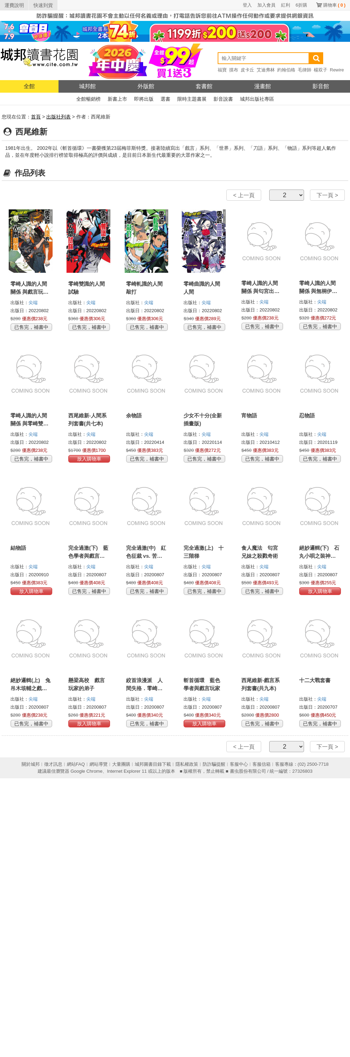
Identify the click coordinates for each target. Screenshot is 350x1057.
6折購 (301, 5)
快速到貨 (43, 5)
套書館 (204, 86)
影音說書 (223, 99)
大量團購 (121, 764)
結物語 (18, 548)
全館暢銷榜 (88, 99)
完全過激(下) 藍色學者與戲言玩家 (88, 556)
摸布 (233, 70)
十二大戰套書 (314, 680)
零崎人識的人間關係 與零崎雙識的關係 (29, 423)
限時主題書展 (192, 99)
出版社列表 (58, 116)
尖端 (33, 302)
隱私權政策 (187, 764)
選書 (165, 99)
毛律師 (304, 70)
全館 (29, 86)
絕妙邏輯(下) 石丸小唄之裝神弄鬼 (319, 556)
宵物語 (249, 415)
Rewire (337, 70)
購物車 (334, 5)
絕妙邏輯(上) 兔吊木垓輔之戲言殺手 (30, 688)
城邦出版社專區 (257, 99)
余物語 (134, 415)
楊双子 (320, 70)
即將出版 (144, 99)
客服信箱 (261, 764)
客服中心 (239, 764)
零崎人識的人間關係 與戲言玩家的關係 (29, 292)
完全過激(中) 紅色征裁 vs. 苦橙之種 (146, 556)
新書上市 (117, 99)
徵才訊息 (53, 764)
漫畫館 (262, 86)
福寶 (222, 70)
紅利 (285, 5)
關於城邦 (31, 764)
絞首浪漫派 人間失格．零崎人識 (144, 688)
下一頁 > (327, 195)
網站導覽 (99, 764)
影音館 (320, 86)
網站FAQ (76, 764)
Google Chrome (86, 771)
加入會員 (266, 5)
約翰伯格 (286, 70)
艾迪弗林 (266, 70)
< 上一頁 (244, 195)
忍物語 (307, 415)
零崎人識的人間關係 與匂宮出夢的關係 (260, 291)
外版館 (146, 86)
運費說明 (14, 5)
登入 (247, 5)
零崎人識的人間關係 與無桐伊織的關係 (318, 291)
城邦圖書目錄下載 (153, 764)
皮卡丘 (247, 70)
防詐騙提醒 (214, 764)
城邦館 (87, 86)
